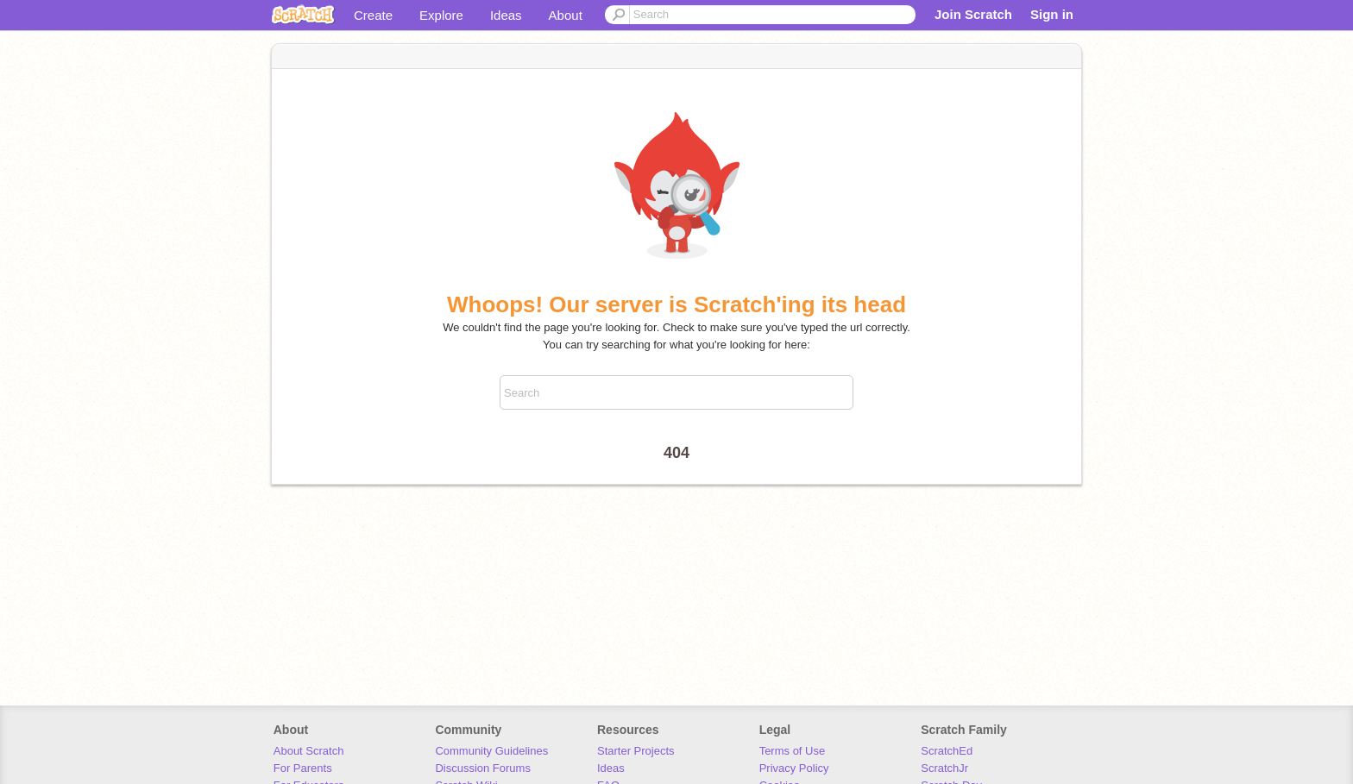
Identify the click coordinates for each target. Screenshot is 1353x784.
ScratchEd (946, 750)
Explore (441, 15)
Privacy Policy (794, 768)
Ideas (506, 15)
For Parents (303, 768)
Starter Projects (636, 750)
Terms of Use (792, 750)
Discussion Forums (483, 768)
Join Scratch (973, 14)
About (565, 15)
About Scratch (309, 750)
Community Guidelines (491, 750)
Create (373, 15)
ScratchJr (944, 768)
